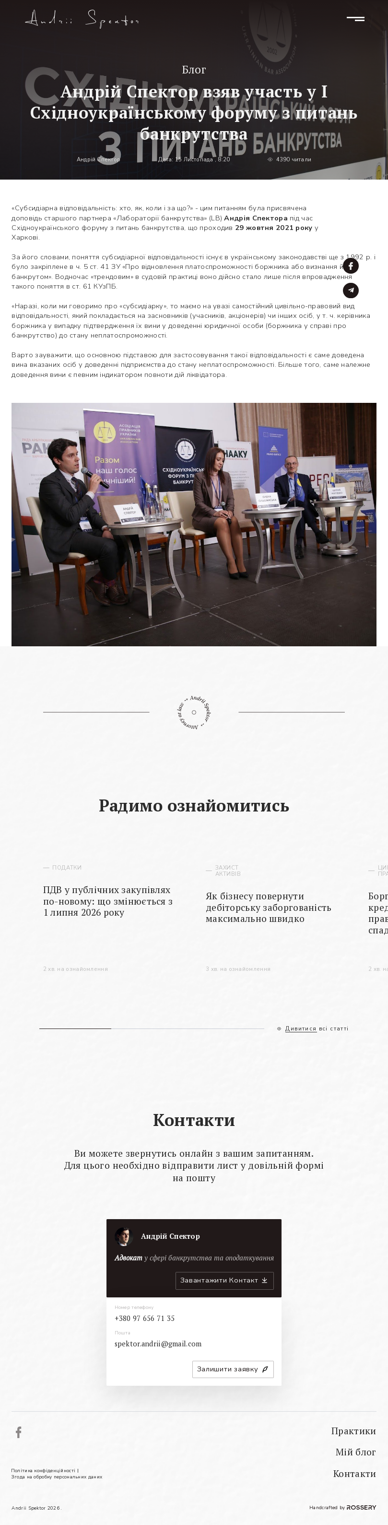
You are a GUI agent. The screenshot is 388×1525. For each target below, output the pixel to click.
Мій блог (356, 1452)
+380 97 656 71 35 (145, 1318)
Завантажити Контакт (219, 1280)
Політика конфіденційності (43, 1470)
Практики (353, 1431)
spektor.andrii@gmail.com (158, 1344)
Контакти (354, 1473)
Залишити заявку (228, 1369)
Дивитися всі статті (317, 1029)
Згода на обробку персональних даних (56, 1477)
